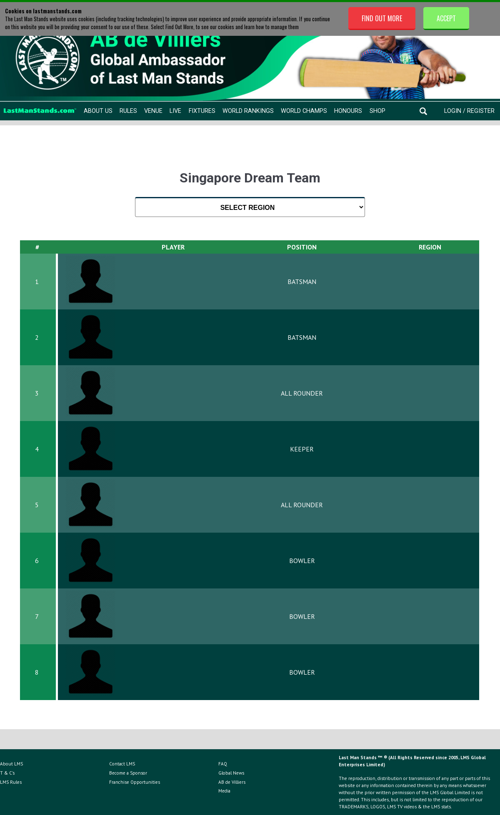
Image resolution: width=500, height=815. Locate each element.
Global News (231, 773)
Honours (348, 111)
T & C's (7, 773)
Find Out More (382, 18)
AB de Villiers (231, 782)
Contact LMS (122, 764)
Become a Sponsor (128, 773)
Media (224, 791)
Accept (446, 18)
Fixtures (202, 111)
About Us (98, 111)
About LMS (11, 764)
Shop (377, 111)
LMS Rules (11, 782)
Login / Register (469, 111)
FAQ (222, 764)
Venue (153, 111)
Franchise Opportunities (134, 782)
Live (175, 111)
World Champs (304, 111)
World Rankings (248, 111)
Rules (128, 111)
